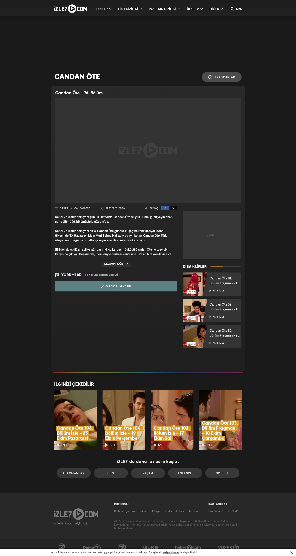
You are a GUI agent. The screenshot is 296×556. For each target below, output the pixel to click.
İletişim (193, 511)
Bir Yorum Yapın (116, 286)
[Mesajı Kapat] (291, 552)
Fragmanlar (221, 77)
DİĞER (216, 9)
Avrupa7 (122, 547)
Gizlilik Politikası (174, 511)
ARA (236, 9)
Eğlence (185, 473)
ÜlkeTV (150, 547)
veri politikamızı (171, 552)
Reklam (143, 511)
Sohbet (222, 473)
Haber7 (188, 547)
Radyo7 (92, 547)
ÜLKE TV (195, 9)
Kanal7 (61, 547)
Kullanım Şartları (124, 511)
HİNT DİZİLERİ (130, 9)
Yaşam (148, 473)
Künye (156, 511)
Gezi (110, 473)
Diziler (64, 208)
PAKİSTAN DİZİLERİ (164, 9)
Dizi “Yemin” (215, 511)
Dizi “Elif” (232, 511)
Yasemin (229, 547)
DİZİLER (103, 9)
